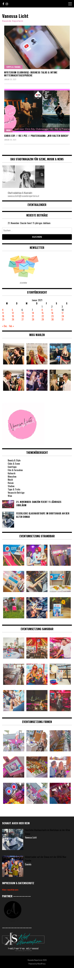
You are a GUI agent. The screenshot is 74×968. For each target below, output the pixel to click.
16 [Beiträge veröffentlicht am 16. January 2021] (52, 313)
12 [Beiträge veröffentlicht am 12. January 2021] (13, 313)
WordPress (41, 963)
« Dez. (4, 326)
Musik (10, 479)
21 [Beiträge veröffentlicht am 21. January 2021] (33, 316)
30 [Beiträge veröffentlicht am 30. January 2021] (52, 319)
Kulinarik (11, 473)
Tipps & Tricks (13, 66)
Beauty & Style (14, 460)
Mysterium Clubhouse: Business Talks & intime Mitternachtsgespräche (30, 74)
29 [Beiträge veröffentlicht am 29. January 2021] (43, 319)
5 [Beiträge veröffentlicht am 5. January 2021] (12, 310)
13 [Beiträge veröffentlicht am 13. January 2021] (23, 313)
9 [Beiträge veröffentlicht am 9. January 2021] (51, 310)
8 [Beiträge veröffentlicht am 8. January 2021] (42, 310)
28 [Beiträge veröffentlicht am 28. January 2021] (33, 319)
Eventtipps (12, 467)
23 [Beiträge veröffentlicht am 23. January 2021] (52, 316)
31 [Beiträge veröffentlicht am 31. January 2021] (63, 319)
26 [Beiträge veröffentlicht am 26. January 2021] (13, 319)
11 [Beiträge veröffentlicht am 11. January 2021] (3, 313)
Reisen (11, 483)
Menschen (12, 476)
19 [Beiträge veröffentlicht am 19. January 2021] (13, 316)
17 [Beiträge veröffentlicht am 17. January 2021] (62, 313)
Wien (8, 130)
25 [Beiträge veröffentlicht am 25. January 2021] (3, 319)
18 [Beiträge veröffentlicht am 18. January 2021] (3, 316)
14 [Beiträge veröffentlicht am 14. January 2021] (33, 313)
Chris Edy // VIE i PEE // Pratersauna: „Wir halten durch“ (36, 135)
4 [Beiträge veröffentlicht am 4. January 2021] (2, 310)
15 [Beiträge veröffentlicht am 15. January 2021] (43, 313)
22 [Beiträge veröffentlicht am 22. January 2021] (43, 316)
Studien (11, 486)
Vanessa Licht (15, 16)
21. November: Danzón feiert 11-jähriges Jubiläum (29, 223)
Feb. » (11, 326)
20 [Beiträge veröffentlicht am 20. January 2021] (23, 316)
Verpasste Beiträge (16, 492)
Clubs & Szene (14, 463)
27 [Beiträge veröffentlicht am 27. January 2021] (23, 319)
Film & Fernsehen (15, 470)
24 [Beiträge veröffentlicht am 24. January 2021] (63, 316)
